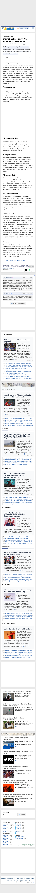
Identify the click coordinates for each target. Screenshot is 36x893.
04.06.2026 (6, 827)
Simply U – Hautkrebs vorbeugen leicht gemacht (17, 657)
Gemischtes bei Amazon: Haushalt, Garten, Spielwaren (19, 458)
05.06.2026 (6, 825)
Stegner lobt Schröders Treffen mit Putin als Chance (19, 366)
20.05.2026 (19, 830)
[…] (14, 359)
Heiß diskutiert (19, 838)
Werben (16, 880)
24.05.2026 (19, 824)
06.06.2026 (6, 824)
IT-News (5, 429)
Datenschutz (10, 878)
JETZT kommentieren (18, 303)
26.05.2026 (6, 842)
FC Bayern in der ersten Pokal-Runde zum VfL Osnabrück (20, 577)
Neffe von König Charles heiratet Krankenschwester (19, 378)
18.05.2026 (19, 833)
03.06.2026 (6, 828)
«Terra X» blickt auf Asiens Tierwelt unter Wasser (17, 537)
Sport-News (6, 547)
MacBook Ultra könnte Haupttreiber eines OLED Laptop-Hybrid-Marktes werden (18, 795)
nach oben (30, 882)
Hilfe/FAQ (21, 880)
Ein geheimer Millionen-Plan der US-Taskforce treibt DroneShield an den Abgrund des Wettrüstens (17, 436)
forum (33, 306)
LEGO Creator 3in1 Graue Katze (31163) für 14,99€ (18, 423)
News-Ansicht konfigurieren (28, 844)
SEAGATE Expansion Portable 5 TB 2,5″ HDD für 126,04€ (20, 464)
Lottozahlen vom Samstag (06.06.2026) (16, 368)
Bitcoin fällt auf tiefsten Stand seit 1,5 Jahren (17, 691)
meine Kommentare (21, 845)
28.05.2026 (6, 839)
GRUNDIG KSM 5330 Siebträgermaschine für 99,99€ (19, 425)
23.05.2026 (19, 825)
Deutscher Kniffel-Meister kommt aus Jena (17, 375)
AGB (15, 878)
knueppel (8, 293)
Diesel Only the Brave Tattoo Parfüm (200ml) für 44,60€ (19, 461)
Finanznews (6, 584)
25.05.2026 (6, 844)
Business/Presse (8, 623)
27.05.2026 (6, 841)
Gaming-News (7, 468)
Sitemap (3, 878)
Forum (7, 880)
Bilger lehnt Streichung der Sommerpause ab (17, 370)
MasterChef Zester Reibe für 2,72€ (14, 422)
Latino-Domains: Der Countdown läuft (17, 629)
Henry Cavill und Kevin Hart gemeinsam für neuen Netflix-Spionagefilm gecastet (14, 514)
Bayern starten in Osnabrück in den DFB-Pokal (18, 376)
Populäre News (20, 836)
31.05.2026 (6, 835)
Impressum (27, 878)
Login (21, 28)
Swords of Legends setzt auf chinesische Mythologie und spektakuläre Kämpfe (14, 475)
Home (32, 878)
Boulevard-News (8, 389)
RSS (29, 880)
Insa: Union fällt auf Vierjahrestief (14, 373)
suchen (22, 814)
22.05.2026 (19, 827)
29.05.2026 (6, 838)
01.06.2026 (6, 831)
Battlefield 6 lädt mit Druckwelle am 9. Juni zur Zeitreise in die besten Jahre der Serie (17, 781)
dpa (24, 44)
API (26, 880)
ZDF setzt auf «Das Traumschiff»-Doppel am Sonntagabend (20, 543)
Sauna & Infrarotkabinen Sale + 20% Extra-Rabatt (18, 459)
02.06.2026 (6, 830)
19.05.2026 (19, 831)
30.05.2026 (6, 836)
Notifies (32, 845)
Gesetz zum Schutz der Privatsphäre (15, 260)
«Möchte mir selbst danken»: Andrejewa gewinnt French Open (15, 767)
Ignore (28, 845)
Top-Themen (7, 334)
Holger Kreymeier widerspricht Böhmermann (16, 538)
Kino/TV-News (7, 507)
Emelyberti (9, 277)
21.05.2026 (19, 828)
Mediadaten (20, 878)
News (11, 880)
